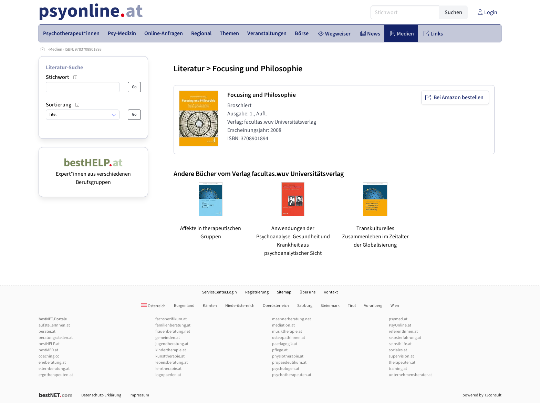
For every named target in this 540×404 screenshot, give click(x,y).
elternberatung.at (54, 369)
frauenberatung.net (172, 331)
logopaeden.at (168, 375)
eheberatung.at (52, 362)
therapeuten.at (402, 362)
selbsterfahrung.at (405, 338)
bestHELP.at (49, 344)
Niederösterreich (240, 306)
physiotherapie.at (287, 356)
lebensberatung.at (171, 362)
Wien (395, 306)
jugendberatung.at (171, 344)
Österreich (153, 306)
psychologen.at (285, 369)
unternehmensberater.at (410, 375)
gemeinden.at (167, 338)
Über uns (307, 292)
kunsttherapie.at (170, 356)
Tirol (352, 306)
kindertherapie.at (170, 350)
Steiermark (330, 306)
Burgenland (184, 306)
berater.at (47, 331)
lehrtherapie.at (168, 369)
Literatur (189, 69)
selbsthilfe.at (400, 344)
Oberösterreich (276, 306)
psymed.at (398, 319)
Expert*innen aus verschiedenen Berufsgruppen (93, 174)
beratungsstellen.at (56, 338)
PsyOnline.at (400, 325)
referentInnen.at (403, 331)
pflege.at (280, 350)
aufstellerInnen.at (54, 325)
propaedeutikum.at (289, 362)
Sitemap (284, 292)
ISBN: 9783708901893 (83, 49)
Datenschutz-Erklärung (101, 395)
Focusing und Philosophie (257, 69)
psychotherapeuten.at (291, 375)
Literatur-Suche (64, 67)
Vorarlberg (373, 306)
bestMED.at (48, 350)
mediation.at (283, 325)
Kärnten (210, 306)
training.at (398, 369)
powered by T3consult (482, 395)
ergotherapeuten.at (56, 375)
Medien (55, 49)
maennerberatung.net (291, 319)
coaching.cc (49, 356)
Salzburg (304, 306)
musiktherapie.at (287, 331)
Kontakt (331, 292)
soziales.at (398, 350)
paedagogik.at (284, 344)
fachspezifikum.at (171, 319)
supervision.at (401, 356)
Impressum (139, 395)
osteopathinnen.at (288, 338)
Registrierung (257, 292)
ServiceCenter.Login (219, 292)
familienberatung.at (172, 325)
